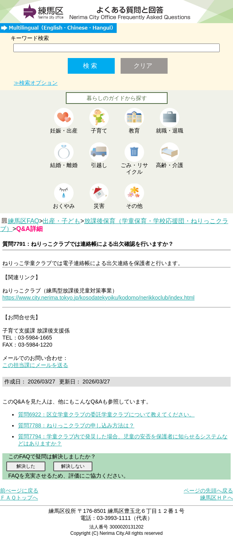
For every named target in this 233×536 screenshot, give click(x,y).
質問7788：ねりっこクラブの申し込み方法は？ (76, 425)
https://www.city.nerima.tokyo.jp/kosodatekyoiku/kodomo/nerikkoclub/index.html (98, 297)
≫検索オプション (36, 83)
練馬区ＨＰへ (216, 497)
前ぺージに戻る (19, 490)
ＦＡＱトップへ (19, 497)
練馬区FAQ (23, 221)
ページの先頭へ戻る (208, 490)
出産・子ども (61, 221)
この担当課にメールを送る (35, 365)
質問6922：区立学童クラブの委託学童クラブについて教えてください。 (106, 414)
